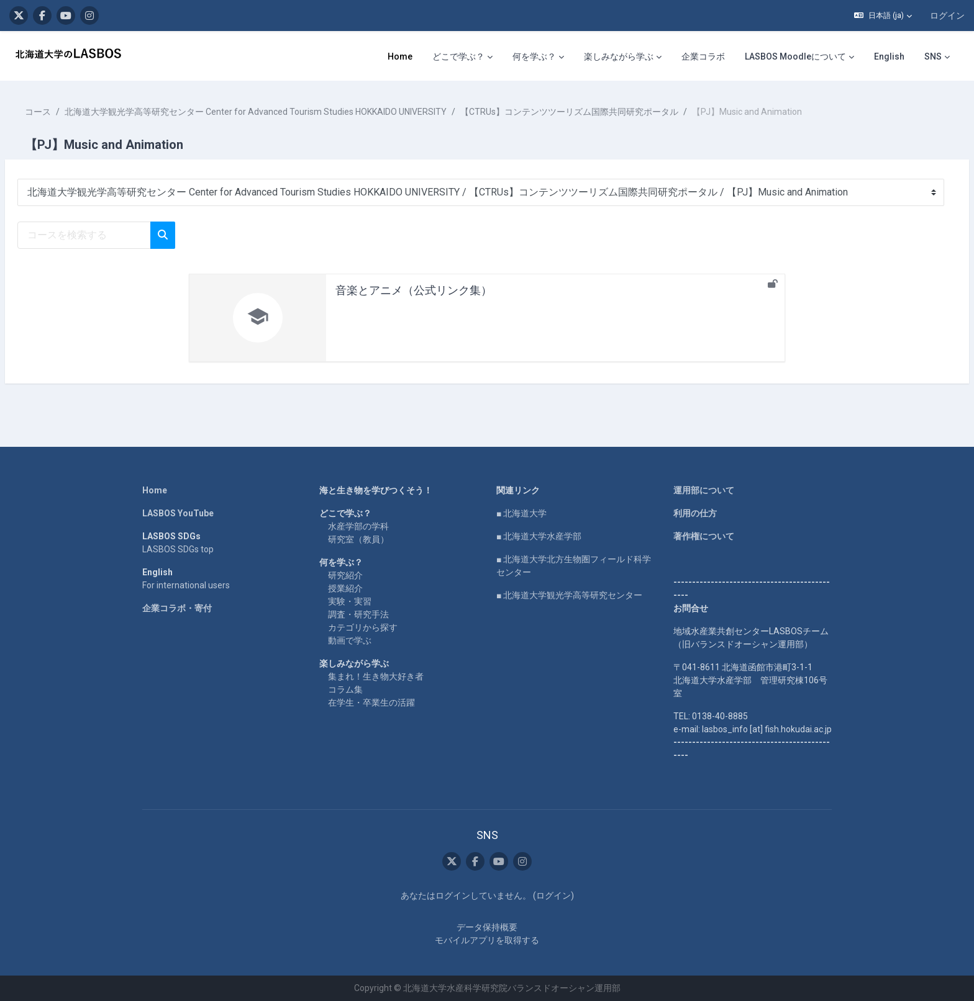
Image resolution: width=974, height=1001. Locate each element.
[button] (883, 15)
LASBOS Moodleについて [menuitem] (795, 56)
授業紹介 (345, 588)
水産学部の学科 (358, 526)
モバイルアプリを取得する (487, 940)
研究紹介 (345, 575)
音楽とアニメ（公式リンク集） (413, 290)
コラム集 (345, 689)
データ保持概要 (487, 927)
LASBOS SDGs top (178, 549)
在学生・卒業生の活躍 (371, 702)
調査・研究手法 (358, 614)
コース (68, 112)
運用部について (703, 490)
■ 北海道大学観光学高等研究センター (569, 595)
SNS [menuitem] (933, 56)
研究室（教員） (358, 539)
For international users (186, 585)
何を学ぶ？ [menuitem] (534, 56)
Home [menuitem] (400, 56)
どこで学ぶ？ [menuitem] (458, 56)
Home (154, 490)
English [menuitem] (889, 56)
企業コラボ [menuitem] (703, 56)
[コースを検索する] (114, 235)
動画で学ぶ (349, 640)
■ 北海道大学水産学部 (538, 536)
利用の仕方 (695, 513)
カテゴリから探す (363, 627)
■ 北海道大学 (521, 513)
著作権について (703, 536)
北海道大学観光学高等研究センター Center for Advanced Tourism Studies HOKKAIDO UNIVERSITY (285, 112)
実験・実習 (349, 601)
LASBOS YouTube (178, 513)
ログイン (947, 15)
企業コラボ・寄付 (177, 608)
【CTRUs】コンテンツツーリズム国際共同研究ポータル (599, 112)
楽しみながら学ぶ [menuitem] (618, 56)
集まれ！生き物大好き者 (376, 676)
